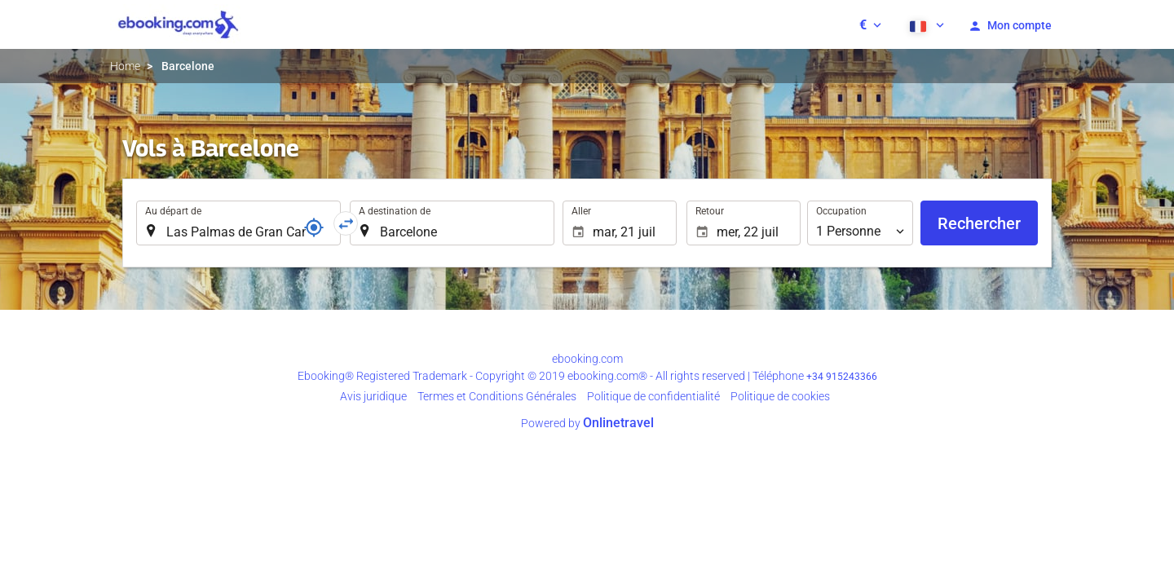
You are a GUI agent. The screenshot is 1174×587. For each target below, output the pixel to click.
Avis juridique (373, 396)
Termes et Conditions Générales (496, 396)
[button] (870, 24)
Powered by (587, 423)
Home (125, 66)
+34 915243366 (841, 376)
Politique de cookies (780, 396)
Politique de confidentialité (653, 396)
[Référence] (313, 227)
